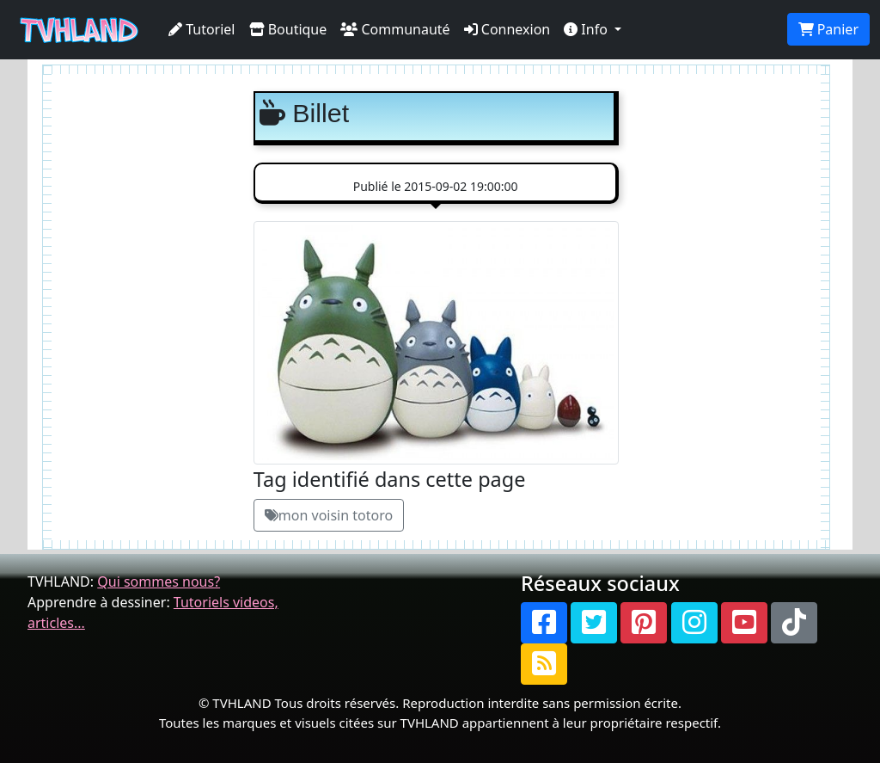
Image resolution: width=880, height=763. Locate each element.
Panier (828, 29)
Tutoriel (201, 29)
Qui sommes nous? (158, 581)
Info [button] (587, 29)
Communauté (394, 29)
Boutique (288, 29)
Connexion (507, 29)
